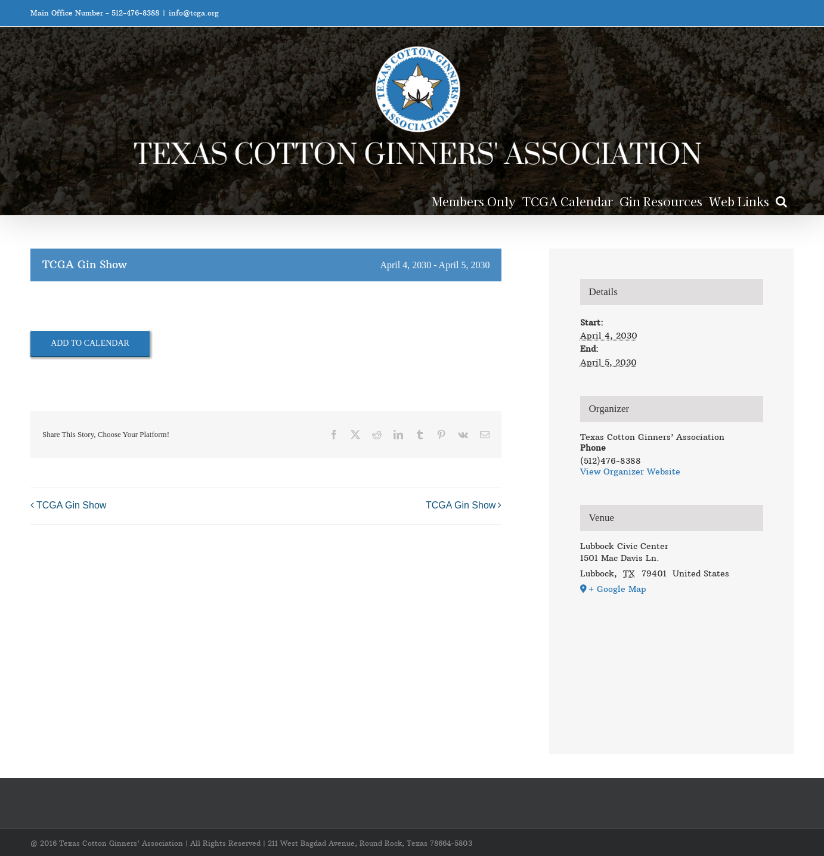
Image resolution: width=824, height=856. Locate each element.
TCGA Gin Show (71, 506)
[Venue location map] (671, 659)
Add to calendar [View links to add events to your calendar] (90, 343)
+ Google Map (617, 589)
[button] (781, 200)
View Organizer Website (630, 471)
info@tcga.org (194, 12)
